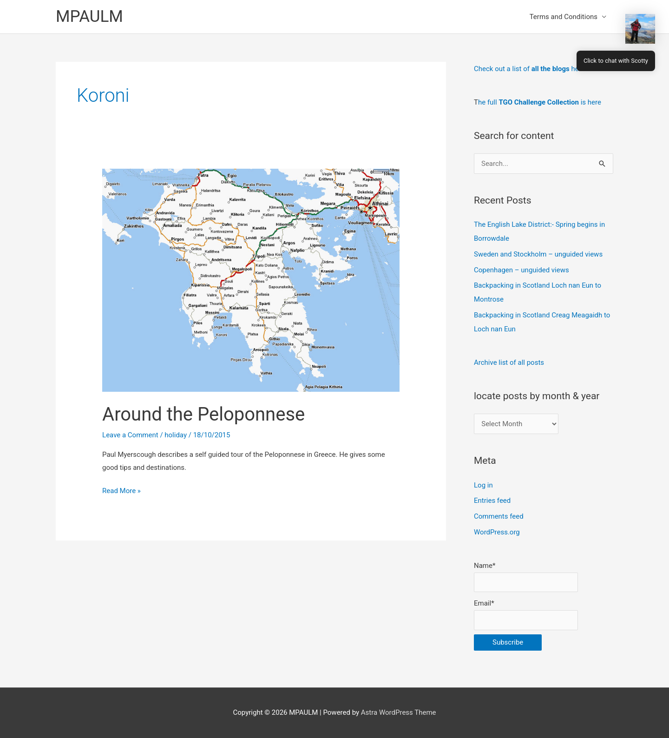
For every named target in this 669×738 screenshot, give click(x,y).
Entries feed (492, 500)
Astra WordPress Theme (398, 712)
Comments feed (499, 516)
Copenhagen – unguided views (521, 270)
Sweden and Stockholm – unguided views (538, 254)
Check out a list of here (529, 69)
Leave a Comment (130, 435)
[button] (640, 29)
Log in (483, 485)
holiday (175, 435)
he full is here (539, 102)
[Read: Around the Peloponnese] (251, 280)
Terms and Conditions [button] (563, 17)
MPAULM (89, 16)
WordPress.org (497, 532)
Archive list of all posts (509, 362)
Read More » (121, 491)
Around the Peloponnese (203, 414)
